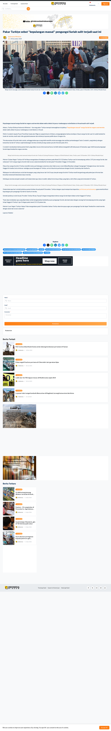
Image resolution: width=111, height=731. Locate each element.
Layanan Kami (24, 3)
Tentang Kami (14, 3)
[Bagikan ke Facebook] (44, 93)
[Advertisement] (55, 108)
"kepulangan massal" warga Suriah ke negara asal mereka (85, 127)
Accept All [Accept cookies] (104, 727)
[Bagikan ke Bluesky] (59, 93)
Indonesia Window (14, 36)
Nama (6, 437)
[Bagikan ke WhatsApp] (66, 93)
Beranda (5, 3)
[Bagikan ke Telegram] (63, 93)
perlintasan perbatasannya (87, 328)
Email (6, 444)
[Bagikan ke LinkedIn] (55, 93)
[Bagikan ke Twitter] (48, 93)
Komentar (7, 451)
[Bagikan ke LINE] (51, 93)
